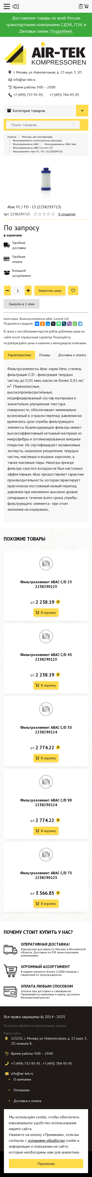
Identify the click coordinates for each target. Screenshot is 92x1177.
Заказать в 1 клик (21, 304)
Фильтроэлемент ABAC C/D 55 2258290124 (46, 729)
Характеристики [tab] (19, 355)
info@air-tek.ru (24, 79)
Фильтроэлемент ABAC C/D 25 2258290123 (46, 584)
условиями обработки (46, 1140)
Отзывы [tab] (44, 355)
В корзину (48, 612)
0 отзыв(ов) (67, 214)
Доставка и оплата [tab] (72, 355)
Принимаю (46, 1163)
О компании (22, 1079)
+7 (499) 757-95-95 (28, 95)
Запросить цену (50, 290)
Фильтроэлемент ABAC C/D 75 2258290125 (46, 875)
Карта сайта (12, 1033)
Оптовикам (21, 1090)
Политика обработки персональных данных (35, 1026)
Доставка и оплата (27, 1101)
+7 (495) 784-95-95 (64, 95)
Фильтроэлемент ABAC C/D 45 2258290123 (46, 657)
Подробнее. (61, 31)
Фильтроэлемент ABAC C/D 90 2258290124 (46, 802)
